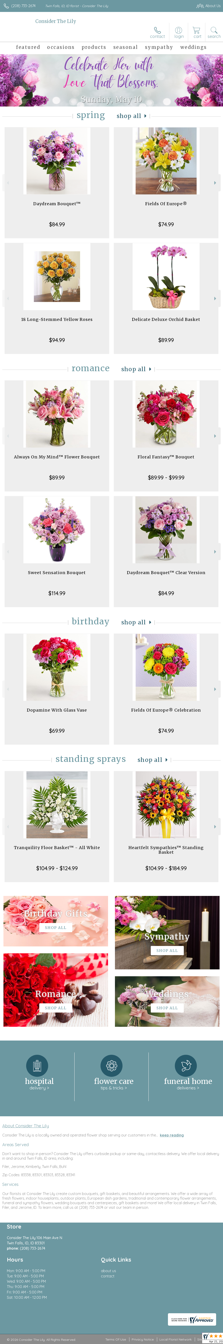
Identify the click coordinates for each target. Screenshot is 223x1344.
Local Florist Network (175, 1339)
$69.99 (57, 730)
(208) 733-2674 (23, 5)
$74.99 (166, 224)
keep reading (172, 1135)
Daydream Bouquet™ (57, 203)
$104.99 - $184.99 (166, 868)
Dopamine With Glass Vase (57, 710)
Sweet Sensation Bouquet (57, 572)
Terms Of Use (115, 1339)
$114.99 (56, 593)
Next (216, 182)
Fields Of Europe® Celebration (166, 710)
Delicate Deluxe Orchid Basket (166, 319)
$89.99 (166, 340)
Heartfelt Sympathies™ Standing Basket (166, 850)
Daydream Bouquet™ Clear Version (166, 572)
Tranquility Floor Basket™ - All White (57, 847)
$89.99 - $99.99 (166, 477)
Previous (7, 182)
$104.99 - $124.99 (57, 868)
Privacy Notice (143, 1339)
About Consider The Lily (25, 1125)
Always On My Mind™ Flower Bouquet (57, 457)
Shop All (129, 116)
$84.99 (57, 224)
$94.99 (57, 340)
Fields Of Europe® (166, 203)
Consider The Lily (55, 21)
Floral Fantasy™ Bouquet (166, 457)
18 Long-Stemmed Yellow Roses (57, 319)
